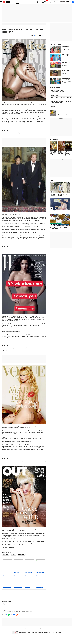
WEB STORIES (54, 139)
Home (3, 26)
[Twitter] (68, 2)
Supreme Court (6, 132)
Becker (22, 249)
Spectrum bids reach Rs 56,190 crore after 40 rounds (67, 64)
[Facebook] (73, 2)
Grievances (60, 632)
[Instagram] (70, 2)
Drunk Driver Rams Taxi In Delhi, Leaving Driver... (63, 113)
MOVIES (26, 2)
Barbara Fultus (6, 460)
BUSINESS (21, 2)
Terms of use (54, 632)
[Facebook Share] (42, 35)
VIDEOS (52, 180)
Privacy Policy (40, 632)
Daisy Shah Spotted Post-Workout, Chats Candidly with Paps (58, 195)
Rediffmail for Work (27, 628)
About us (49, 632)
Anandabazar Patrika (7, 347)
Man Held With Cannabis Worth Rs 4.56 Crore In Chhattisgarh (61, 102)
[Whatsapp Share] (37, 35)
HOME (14, 2)
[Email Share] (34, 35)
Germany (13, 554)
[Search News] (57, 2)
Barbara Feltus (6, 249)
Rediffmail (41, 628)
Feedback (46, 632)
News (6, 26)
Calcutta (42, 460)
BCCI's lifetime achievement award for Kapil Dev (66, 72)
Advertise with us (29, 632)
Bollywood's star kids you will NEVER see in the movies (67, 48)
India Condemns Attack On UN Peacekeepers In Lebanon (58, 91)
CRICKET (30, 2)
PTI (5, 35)
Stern (4, 350)
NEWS (17, 2)
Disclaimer (35, 632)
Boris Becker (14, 132)
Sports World (30, 347)
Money (45, 628)
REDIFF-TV (44, 2)
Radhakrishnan (29, 132)
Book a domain (35, 628)
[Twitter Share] (39, 35)
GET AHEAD (39, 2)
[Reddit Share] (45, 35)
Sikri (21, 132)
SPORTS (35, 2)
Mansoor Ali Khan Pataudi (19, 347)
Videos (49, 628)
